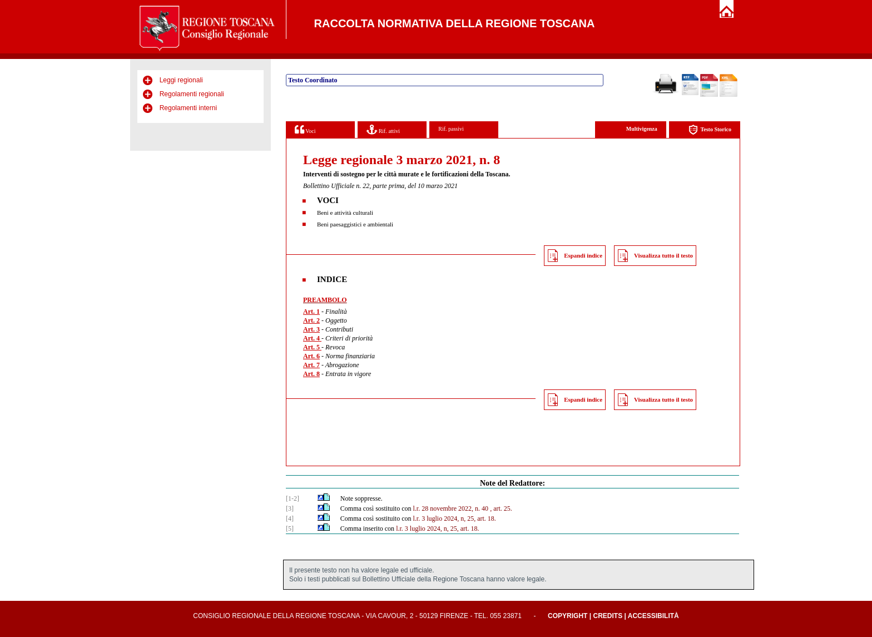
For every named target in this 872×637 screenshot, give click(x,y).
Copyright (567, 616)
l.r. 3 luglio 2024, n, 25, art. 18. (454, 518)
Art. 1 (311, 311)
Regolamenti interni (188, 108)
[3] (290, 508)
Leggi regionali (181, 80)
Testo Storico (709, 130)
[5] (290, 528)
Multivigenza (641, 129)
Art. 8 (311, 374)
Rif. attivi (383, 129)
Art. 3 (311, 329)
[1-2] (292, 498)
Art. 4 (312, 338)
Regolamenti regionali (192, 94)
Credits (607, 616)
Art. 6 (311, 356)
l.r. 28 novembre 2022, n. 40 (450, 508)
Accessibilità (653, 616)
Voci (305, 129)
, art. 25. (501, 508)
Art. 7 (311, 365)
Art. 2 (311, 320)
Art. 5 (312, 347)
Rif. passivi (451, 129)
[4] (290, 518)
